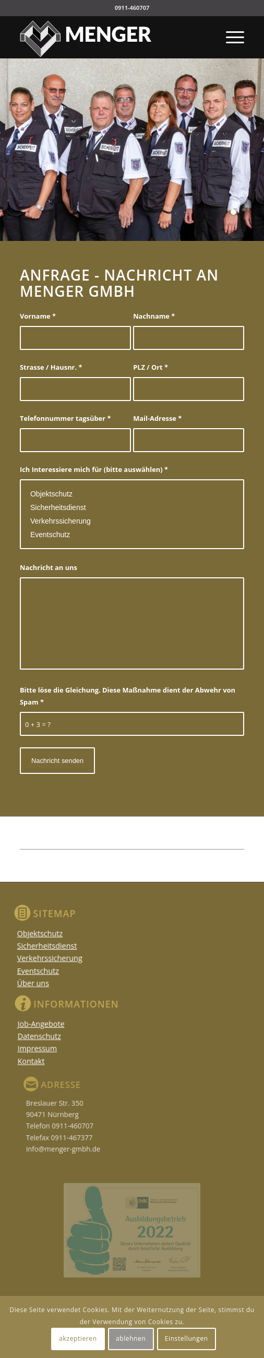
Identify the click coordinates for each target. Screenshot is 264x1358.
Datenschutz (50, 1036)
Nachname (154, 316)
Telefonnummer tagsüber (65, 418)
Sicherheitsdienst (132, 507)
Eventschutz (132, 534)
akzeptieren (78, 1338)
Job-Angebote (52, 1025)
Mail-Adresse (157, 418)
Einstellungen (186, 1338)
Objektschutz (132, 494)
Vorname (38, 316)
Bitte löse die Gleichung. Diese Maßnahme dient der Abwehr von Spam (127, 696)
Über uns (35, 982)
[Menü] (229, 37)
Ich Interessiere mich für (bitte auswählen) (94, 469)
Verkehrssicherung (132, 521)
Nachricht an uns (48, 567)
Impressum (48, 1046)
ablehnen (131, 1338)
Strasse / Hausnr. (51, 367)
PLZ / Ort (150, 367)
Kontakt (43, 1057)
